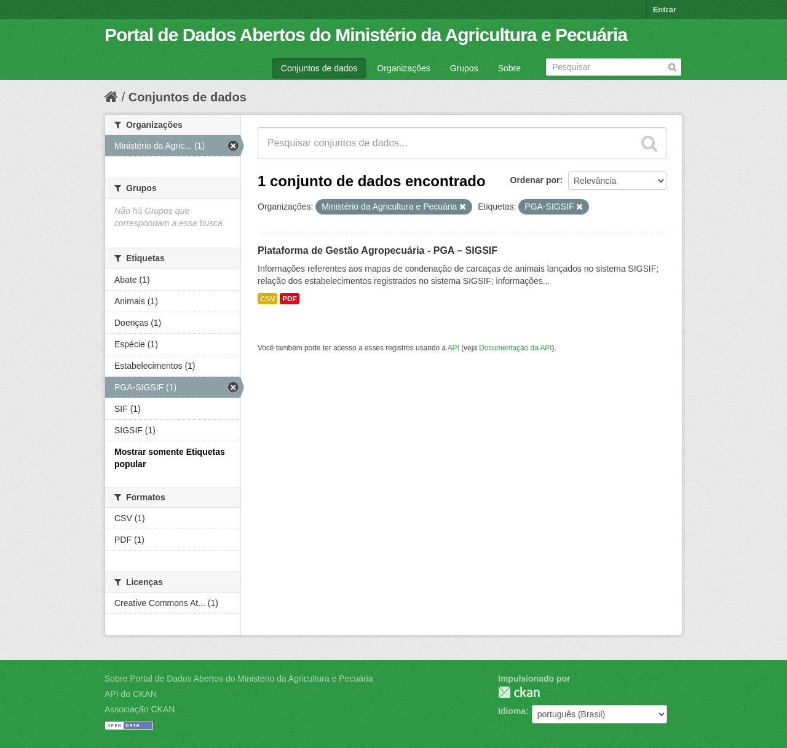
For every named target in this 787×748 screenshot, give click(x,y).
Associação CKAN (140, 709)
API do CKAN (131, 694)
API (453, 348)
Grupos (464, 68)
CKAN (519, 692)
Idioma (512, 711)
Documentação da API (515, 348)
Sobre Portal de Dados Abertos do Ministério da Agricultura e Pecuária (239, 678)
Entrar (664, 9)
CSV (267, 298)
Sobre (509, 68)
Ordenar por (535, 180)
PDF (289, 298)
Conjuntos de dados (319, 68)
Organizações (403, 68)
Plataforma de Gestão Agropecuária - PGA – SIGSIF (377, 250)
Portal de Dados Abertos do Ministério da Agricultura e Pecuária (366, 35)
